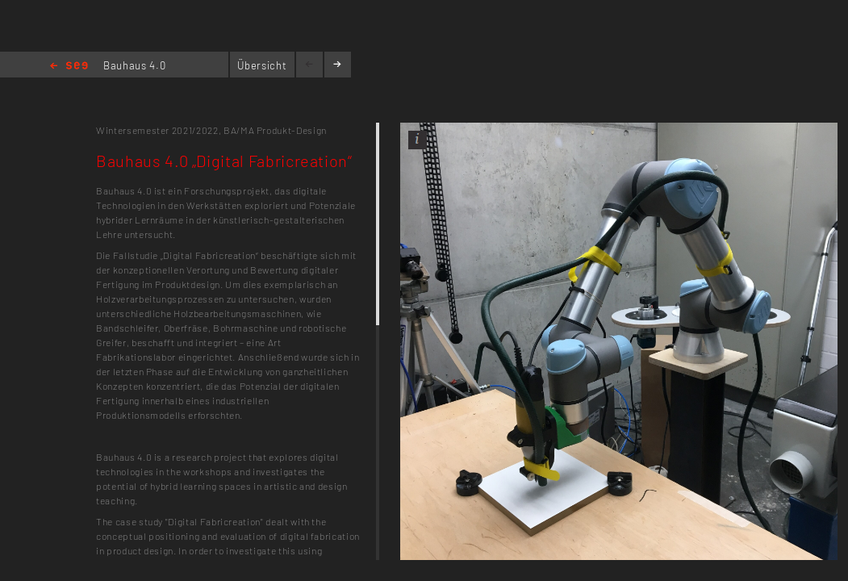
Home (69, 66)
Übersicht (261, 65)
